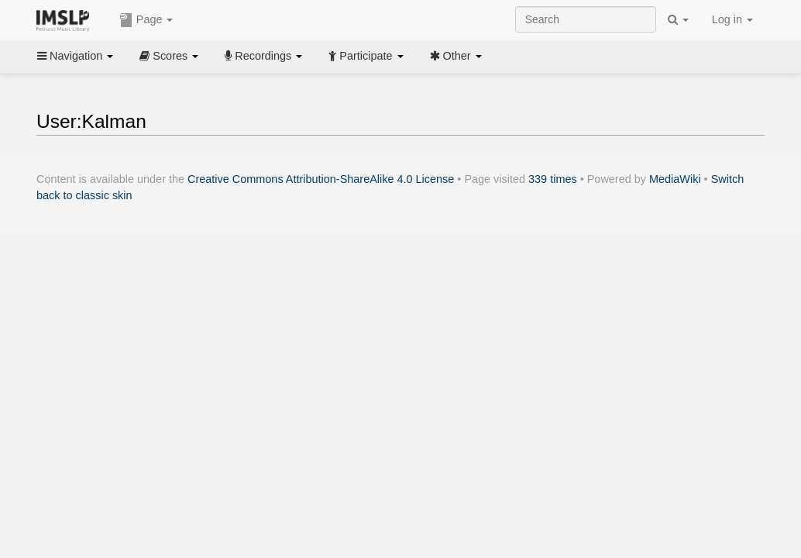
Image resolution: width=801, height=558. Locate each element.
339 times (552, 179)
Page (146, 20)
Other (456, 56)
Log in (732, 19)
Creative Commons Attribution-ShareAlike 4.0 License (320, 179)
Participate (365, 56)
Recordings (263, 56)
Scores (168, 56)
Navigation (75, 56)
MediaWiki (675, 179)
